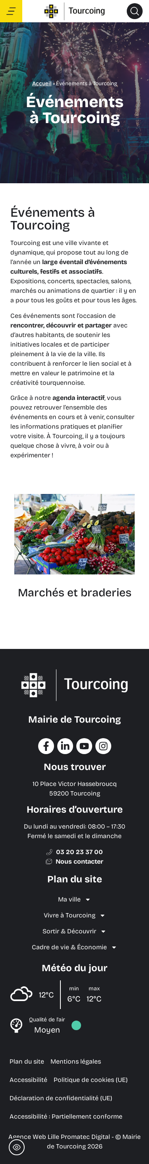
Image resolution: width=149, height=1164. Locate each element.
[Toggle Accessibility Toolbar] (16, 1147)
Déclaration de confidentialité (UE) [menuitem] (61, 1098)
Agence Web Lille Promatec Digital (59, 1136)
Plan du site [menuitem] (27, 1061)
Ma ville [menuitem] (74, 899)
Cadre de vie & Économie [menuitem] (74, 947)
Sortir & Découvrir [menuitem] (74, 931)
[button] (134, 11)
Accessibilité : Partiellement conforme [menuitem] (66, 1116)
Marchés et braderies (75, 593)
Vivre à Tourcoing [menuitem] (75, 915)
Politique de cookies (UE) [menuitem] (91, 1080)
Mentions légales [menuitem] (75, 1061)
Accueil (42, 83)
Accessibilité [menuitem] (28, 1080)
